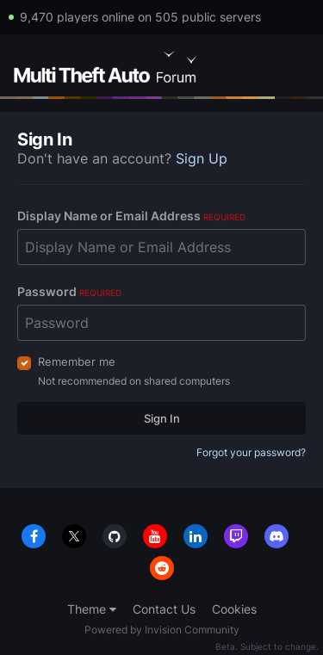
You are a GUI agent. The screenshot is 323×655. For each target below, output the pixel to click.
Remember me (76, 361)
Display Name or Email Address (131, 215)
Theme (91, 609)
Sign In (162, 418)
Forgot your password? (251, 452)
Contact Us (164, 609)
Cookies (234, 609)
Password (69, 291)
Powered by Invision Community (161, 629)
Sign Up (201, 158)
